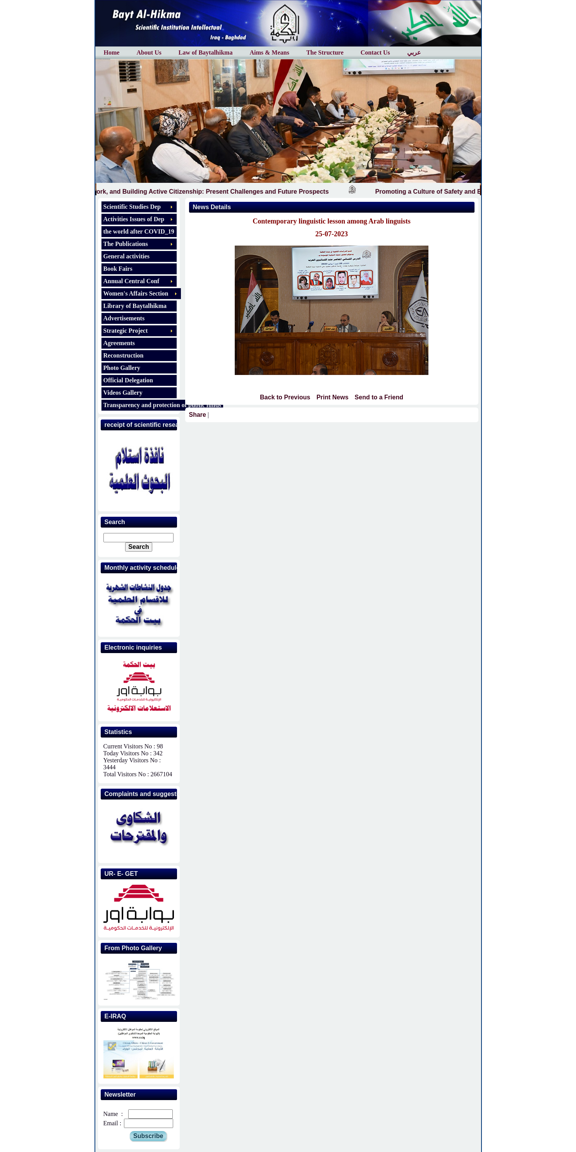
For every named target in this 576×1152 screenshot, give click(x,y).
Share (197, 414)
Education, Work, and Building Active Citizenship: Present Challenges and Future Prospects (200, 191)
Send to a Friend (379, 397)
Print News (332, 397)
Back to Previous (285, 397)
